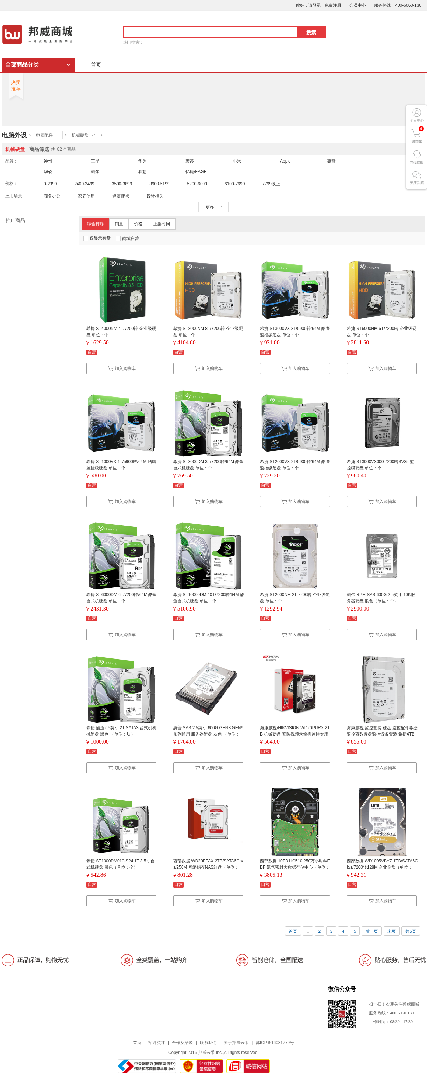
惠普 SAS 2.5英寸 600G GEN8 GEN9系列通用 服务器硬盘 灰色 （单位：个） (208, 734)
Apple (285, 161)
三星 (95, 161)
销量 (119, 223)
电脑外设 (14, 135)
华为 (142, 161)
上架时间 (161, 223)
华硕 (48, 171)
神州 (48, 161)
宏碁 (190, 161)
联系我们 (208, 1042)
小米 (237, 161)
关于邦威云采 (236, 1042)
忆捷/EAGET (197, 171)
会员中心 (357, 5)
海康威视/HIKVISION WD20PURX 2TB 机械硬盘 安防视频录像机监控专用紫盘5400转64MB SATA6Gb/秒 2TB (295, 734)
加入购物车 (122, 368)
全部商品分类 (22, 65)
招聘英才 (156, 1042)
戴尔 (95, 171)
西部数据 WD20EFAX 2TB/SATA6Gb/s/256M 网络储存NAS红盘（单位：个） (208, 867)
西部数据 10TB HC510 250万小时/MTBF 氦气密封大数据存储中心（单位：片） (295, 867)
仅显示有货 (97, 238)
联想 (142, 171)
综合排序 (95, 223)
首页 (96, 65)
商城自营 (127, 238)
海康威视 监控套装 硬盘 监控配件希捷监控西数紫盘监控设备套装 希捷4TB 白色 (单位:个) (382, 734)
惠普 (331, 161)
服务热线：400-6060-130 (397, 5)
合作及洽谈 (182, 1042)
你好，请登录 (308, 5)
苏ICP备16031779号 (275, 1042)
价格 (138, 223)
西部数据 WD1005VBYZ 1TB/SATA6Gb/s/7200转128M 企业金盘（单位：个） (382, 867)
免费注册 (332, 5)
